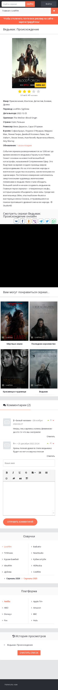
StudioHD (7, 205)
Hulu (35, 620)
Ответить (51, 436)
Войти (49, 4)
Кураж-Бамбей (11, 559)
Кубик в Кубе (39, 559)
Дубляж (25, 109)
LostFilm (16, 109)
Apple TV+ (38, 601)
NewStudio (38, 553)
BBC (35, 614)
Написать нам (11, 684)
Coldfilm (37, 571)
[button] (7, 473)
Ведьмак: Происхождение (20, 644)
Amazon (37, 607)
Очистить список (29, 652)
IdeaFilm (8, 565)
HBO (6, 607)
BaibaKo (37, 546)
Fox (5, 620)
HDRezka (37, 565)
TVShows (8, 553)
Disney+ (8, 614)
